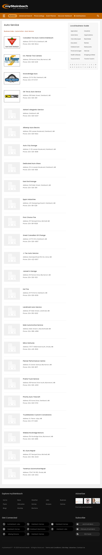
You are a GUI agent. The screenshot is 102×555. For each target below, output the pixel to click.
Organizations (88, 35)
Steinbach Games (37, 524)
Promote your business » (84, 507)
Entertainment (75, 47)
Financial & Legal (76, 51)
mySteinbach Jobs (13, 524)
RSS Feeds (87, 534)
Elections (35, 508)
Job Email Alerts (87, 524)
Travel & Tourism (89, 59)
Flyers (5, 504)
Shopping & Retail (89, 55)
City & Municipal (76, 39)
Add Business (80, 16)
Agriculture (74, 31)
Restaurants (88, 47)
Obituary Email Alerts (88, 529)
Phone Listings (39, 16)
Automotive (19, 31)
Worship (20, 508)
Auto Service (29, 31)
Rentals (86, 43)
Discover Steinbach (65, 16)
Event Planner (51, 16)
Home (5, 500)
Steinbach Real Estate (37, 529)
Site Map (65, 548)
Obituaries (21, 504)
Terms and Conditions (53, 548)
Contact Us (81, 548)
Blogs (5, 508)
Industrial (87, 31)
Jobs (47, 500)
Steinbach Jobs (62, 529)
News (19, 500)
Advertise (72, 548)
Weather (35, 500)
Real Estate (87, 39)
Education (74, 43)
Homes (34, 504)
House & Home (75, 59)
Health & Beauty (75, 55)
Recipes (48, 504)
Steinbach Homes (62, 524)
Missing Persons (13, 534)
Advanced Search (25, 16)
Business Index (9, 31)
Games (62, 504)
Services (86, 51)
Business (63, 500)
